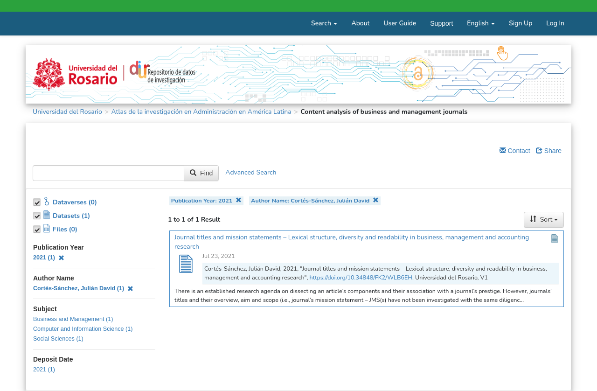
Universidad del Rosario (67, 111)
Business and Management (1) (73, 319)
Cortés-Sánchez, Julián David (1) (83, 288)
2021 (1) (48, 257)
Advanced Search (250, 172)
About (360, 23)
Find (201, 173)
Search (324, 23)
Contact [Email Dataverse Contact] (515, 150)
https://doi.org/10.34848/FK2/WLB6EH (361, 277)
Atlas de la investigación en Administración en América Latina (201, 111)
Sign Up (520, 23)
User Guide (399, 23)
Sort (544, 219)
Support (441, 23)
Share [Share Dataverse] (549, 150)
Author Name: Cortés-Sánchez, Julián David (315, 200)
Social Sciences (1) (58, 338)
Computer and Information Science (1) (83, 329)
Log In (555, 23)
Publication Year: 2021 (206, 200)
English (481, 23)
